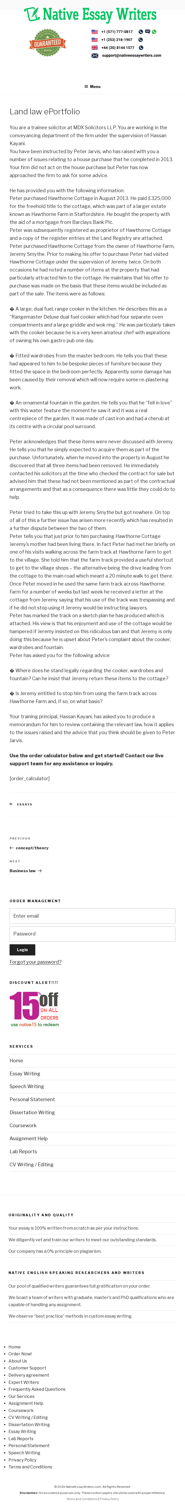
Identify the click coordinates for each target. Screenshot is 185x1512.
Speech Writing (27, 1086)
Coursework (23, 1125)
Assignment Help (29, 1138)
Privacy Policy (22, 1460)
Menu (92, 86)
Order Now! (20, 1353)
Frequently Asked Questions (37, 1389)
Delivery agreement (28, 1375)
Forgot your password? (36, 962)
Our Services (21, 1396)
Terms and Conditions (30, 1466)
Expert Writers (23, 1382)
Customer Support (27, 1368)
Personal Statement (32, 1099)
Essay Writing (25, 1073)
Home (16, 1060)
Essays (25, 804)
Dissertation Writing (32, 1112)
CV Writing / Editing (32, 1164)
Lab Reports (23, 1151)
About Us (17, 1361)
